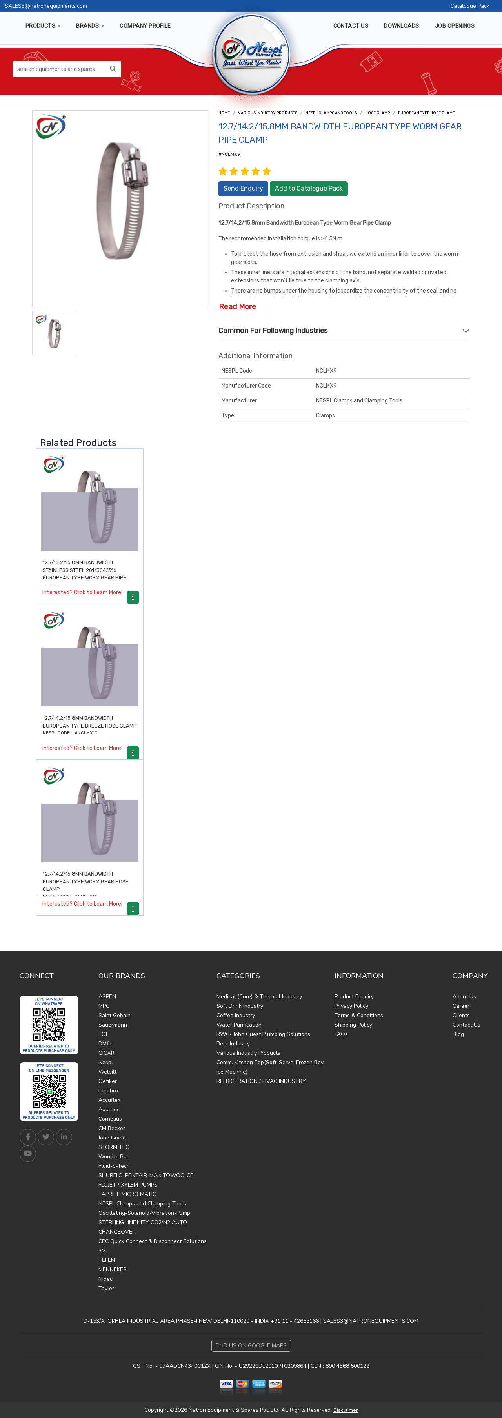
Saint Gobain (114, 1015)
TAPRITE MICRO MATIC (127, 1194)
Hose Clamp (377, 113)
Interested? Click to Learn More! (82, 592)
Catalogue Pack (469, 6)
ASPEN (107, 996)
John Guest (112, 1137)
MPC (103, 1006)
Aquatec (109, 1109)
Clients (461, 1015)
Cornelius (110, 1119)
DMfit (105, 1043)
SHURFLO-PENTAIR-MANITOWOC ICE (145, 1175)
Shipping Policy (353, 1024)
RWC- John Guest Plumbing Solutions (263, 1034)
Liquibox (108, 1090)
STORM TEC (113, 1147)
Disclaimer (345, 1410)
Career (461, 1006)
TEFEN (106, 1260)
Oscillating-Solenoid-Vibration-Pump (144, 1213)
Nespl (105, 1062)
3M (102, 1250)
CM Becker (111, 1128)
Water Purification (239, 1024)
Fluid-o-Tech (114, 1166)
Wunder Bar (113, 1156)
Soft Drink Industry (239, 1006)
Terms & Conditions (359, 1015)
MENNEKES (112, 1269)
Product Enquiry (354, 996)
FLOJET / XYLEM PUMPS (128, 1185)
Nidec (105, 1279)
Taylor (106, 1288)
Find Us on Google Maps (251, 1345)
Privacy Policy (351, 1006)
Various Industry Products (267, 113)
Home (224, 113)
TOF (103, 1034)
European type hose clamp (426, 113)
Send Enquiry (243, 188)
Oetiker (107, 1081)
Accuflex (109, 1100)
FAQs (341, 1034)
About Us (464, 996)
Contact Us (466, 1024)
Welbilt (107, 1072)
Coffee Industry (235, 1015)
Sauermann (112, 1024)
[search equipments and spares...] (59, 69)
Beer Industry (233, 1043)
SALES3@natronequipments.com (46, 6)
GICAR (106, 1053)
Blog (458, 1034)
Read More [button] (237, 306)
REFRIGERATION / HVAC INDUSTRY (261, 1081)
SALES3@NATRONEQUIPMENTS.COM (370, 1321)
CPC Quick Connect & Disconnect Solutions (152, 1241)
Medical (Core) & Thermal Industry (259, 996)
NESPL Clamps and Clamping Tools (142, 1203)
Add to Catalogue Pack (309, 188)
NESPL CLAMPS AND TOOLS (331, 113)
